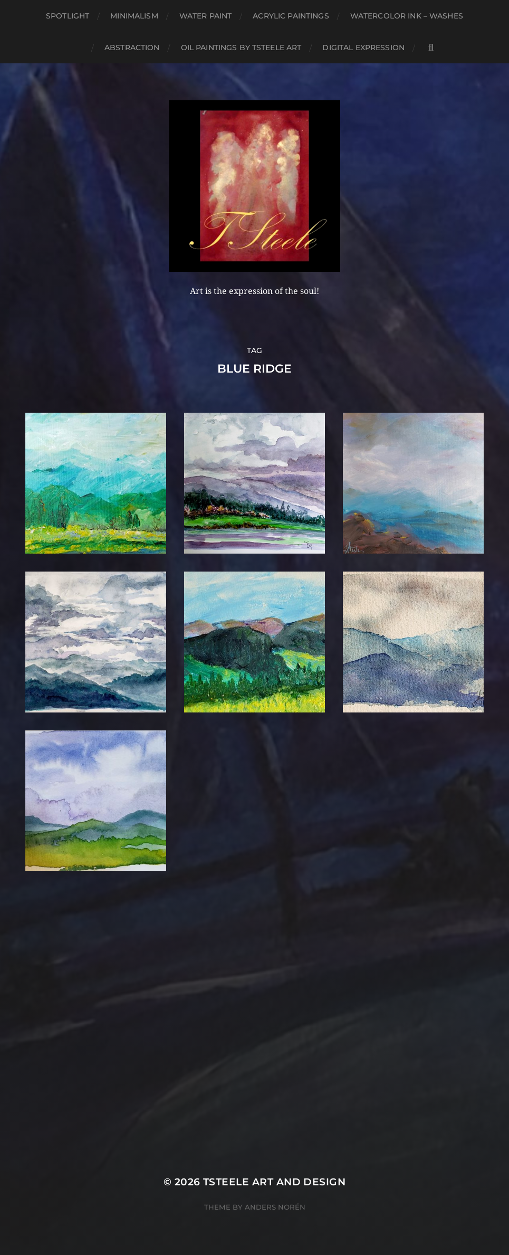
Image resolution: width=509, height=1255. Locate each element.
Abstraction (132, 47)
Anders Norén (275, 1207)
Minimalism (134, 16)
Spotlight (67, 16)
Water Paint (205, 16)
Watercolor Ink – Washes (406, 16)
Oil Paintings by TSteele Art (241, 47)
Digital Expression (363, 47)
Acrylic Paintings (291, 16)
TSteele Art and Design (274, 1182)
